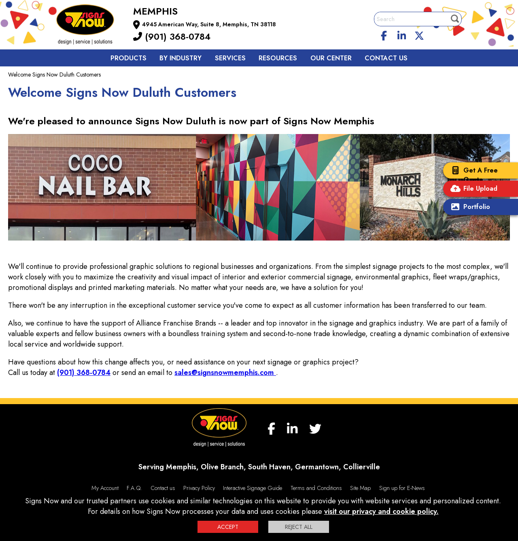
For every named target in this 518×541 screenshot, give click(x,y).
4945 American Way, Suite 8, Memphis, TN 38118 (209, 24)
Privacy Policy (199, 488)
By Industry (180, 58)
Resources (278, 58)
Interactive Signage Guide (252, 488)
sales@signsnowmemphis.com (225, 372)
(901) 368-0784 (171, 36)
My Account (105, 488)
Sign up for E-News (402, 488)
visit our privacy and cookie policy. (381, 511)
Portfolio (468, 207)
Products (128, 58)
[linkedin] (402, 34)
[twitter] (419, 34)
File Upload (472, 189)
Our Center (331, 58)
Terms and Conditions (316, 488)
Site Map (360, 488)
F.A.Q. (134, 488)
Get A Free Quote (472, 175)
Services (230, 58)
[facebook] (384, 34)
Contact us (386, 58)
